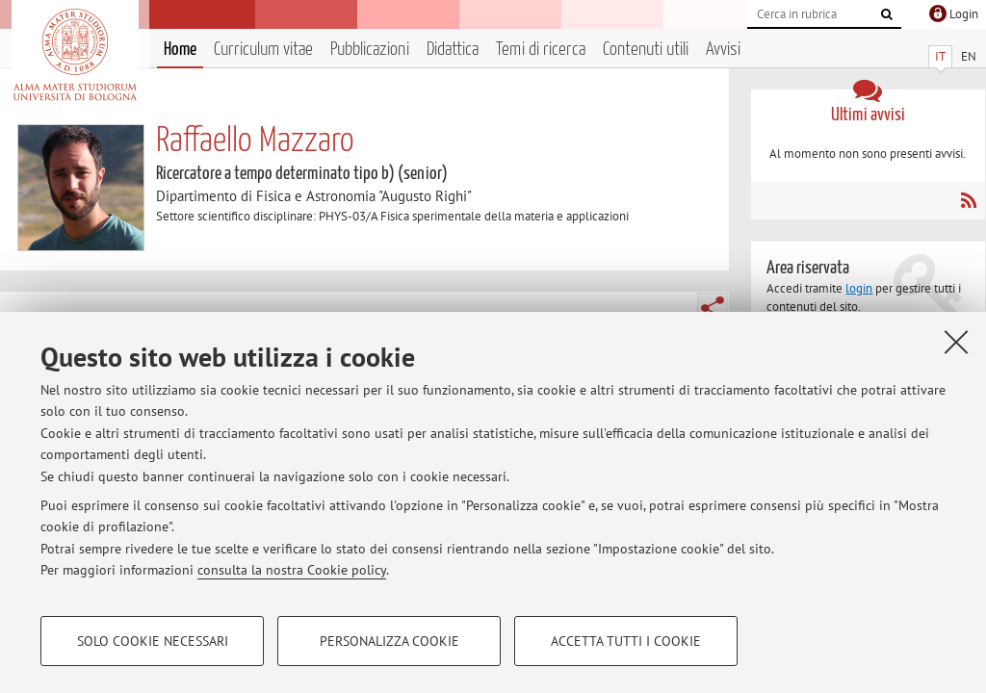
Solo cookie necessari (152, 641)
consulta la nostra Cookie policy (291, 569)
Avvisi (723, 49)
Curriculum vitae (263, 49)
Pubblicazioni (369, 49)
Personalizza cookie (389, 641)
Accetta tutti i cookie (626, 641)
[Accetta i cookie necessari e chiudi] (956, 341)
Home (180, 49)
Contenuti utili (645, 49)
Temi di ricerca (540, 49)
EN (968, 56)
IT (940, 56)
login (858, 288)
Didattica (453, 49)
